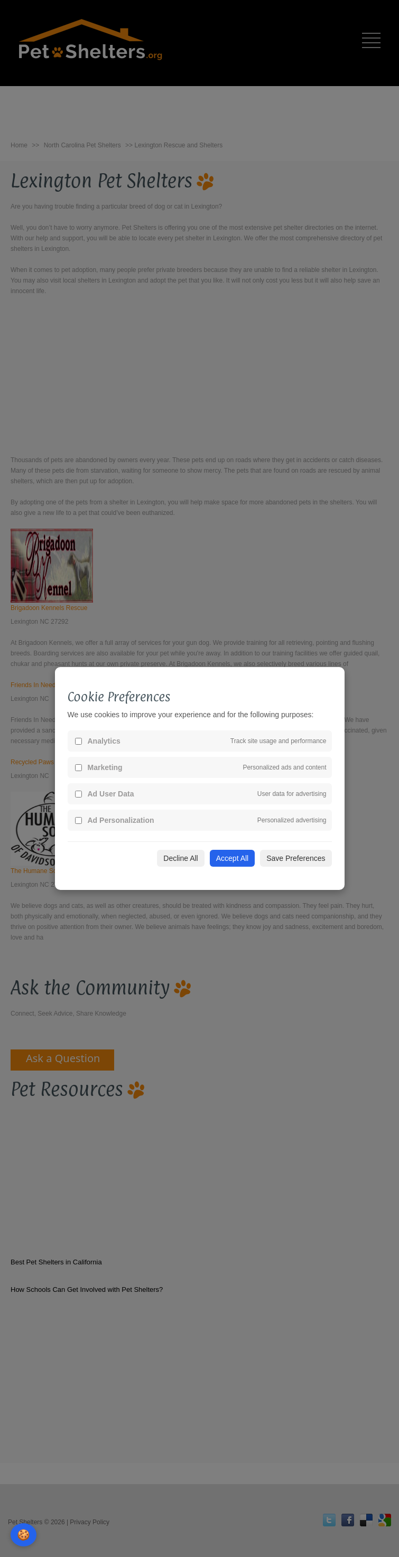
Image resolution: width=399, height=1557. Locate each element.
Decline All (180, 858)
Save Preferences (295, 858)
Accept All (232, 858)
